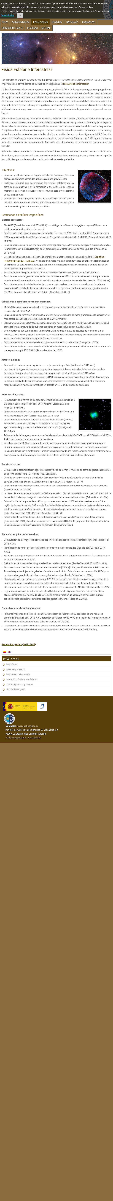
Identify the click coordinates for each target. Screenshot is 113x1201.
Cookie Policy (7, 15)
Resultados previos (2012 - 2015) (19, 644)
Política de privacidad (15, 737)
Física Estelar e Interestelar (27, 69)
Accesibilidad (34, 737)
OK (20, 15)
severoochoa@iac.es (27, 726)
